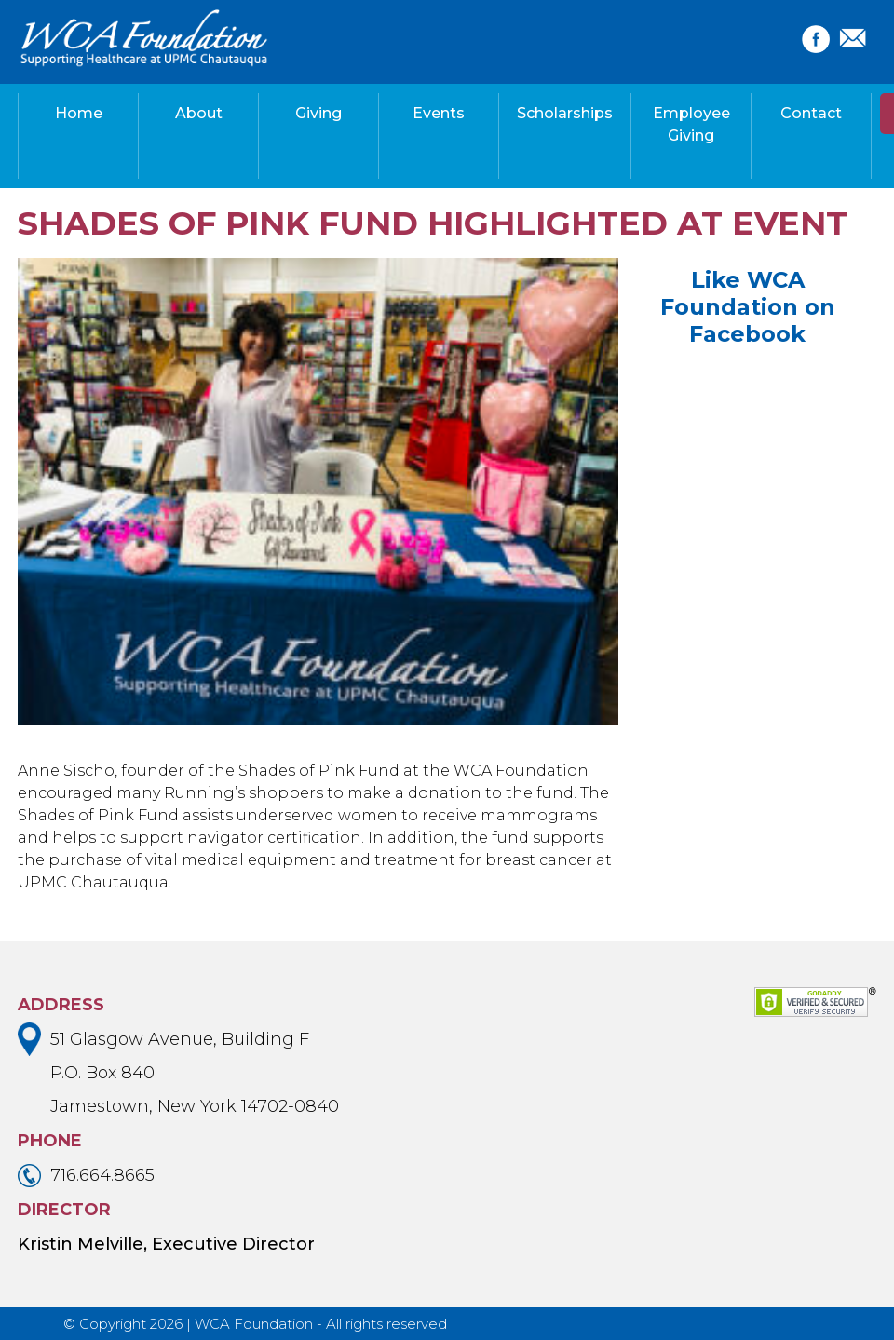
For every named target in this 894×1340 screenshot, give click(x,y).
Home (78, 113)
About (199, 113)
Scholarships (565, 113)
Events (439, 113)
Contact (811, 113)
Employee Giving (691, 124)
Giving (318, 113)
